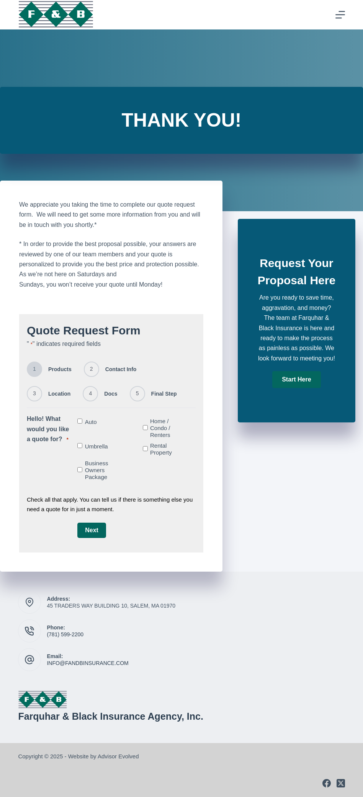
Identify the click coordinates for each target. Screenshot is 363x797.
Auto (91, 422)
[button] (296, 379)
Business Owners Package (96, 470)
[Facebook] (326, 783)
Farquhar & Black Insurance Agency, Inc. (110, 716)
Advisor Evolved (118, 756)
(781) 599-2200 (65, 634)
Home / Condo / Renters (160, 428)
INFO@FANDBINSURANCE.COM (87, 663)
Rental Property (161, 449)
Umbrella (96, 446)
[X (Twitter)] (341, 783)
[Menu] (340, 15)
